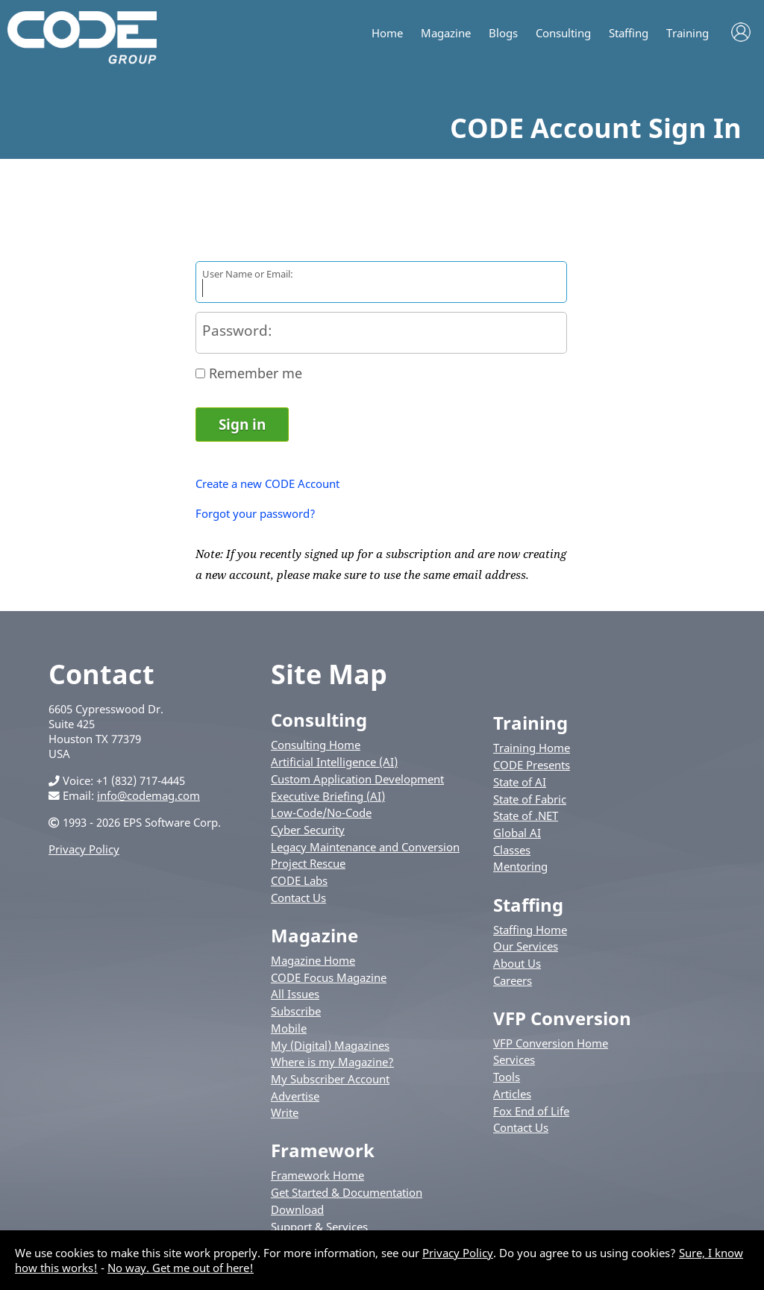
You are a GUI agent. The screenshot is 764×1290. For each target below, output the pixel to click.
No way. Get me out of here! (180, 1267)
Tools (506, 1076)
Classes (511, 849)
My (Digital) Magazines (330, 1045)
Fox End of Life (531, 1110)
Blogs (503, 33)
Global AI (517, 832)
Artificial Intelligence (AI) (334, 761)
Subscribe (296, 1010)
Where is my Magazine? (332, 1061)
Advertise (295, 1096)
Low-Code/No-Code (321, 812)
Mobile (289, 1028)
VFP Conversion (562, 1018)
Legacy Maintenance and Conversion (365, 846)
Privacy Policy (83, 849)
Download (297, 1209)
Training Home (531, 747)
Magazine (446, 33)
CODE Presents (531, 764)
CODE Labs (299, 880)
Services (514, 1059)
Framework (323, 1150)
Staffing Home (530, 929)
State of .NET (525, 815)
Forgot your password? (255, 513)
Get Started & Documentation (346, 1192)
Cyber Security (308, 829)
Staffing (628, 33)
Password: (237, 330)
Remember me (255, 373)
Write (284, 1112)
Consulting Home (315, 744)
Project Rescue (308, 863)
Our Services (525, 946)
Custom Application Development (357, 778)
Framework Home (317, 1175)
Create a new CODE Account (267, 483)
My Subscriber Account (330, 1078)
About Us (517, 963)
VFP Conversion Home (550, 1043)
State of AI (519, 781)
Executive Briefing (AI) (328, 796)
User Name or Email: (247, 274)
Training (687, 33)
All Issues (295, 993)
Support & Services (319, 1226)
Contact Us (298, 897)
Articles (512, 1093)
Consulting (563, 33)
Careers (512, 980)
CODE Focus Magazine (328, 977)
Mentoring (520, 866)
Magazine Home (313, 960)
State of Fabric (529, 799)
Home (387, 33)
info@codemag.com (148, 795)
